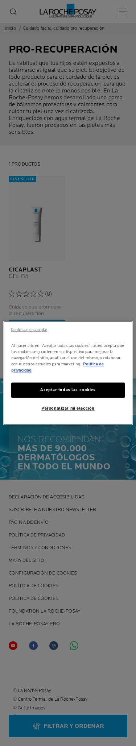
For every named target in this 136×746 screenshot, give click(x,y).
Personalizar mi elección (68, 408)
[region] (67, 373)
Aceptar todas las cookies (67, 390)
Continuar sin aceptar (29, 330)
